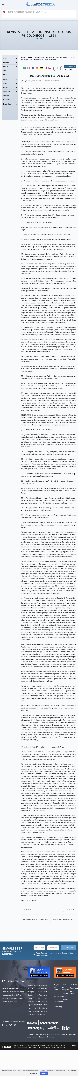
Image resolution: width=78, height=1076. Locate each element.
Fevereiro (6, 62)
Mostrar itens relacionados (63, 919)
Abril (4, 71)
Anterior (27, 909)
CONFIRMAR (68, 947)
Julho (5, 83)
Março (5, 67)
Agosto (5, 87)
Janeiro (6, 58)
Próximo (70, 909)
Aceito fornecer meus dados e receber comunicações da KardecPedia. (56, 954)
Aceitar (44, 1073)
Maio (5, 75)
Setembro (6, 92)
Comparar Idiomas (70, 66)
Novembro (7, 100)
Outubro (6, 96)
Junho (5, 79)
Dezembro (7, 104)
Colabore (73, 985)
